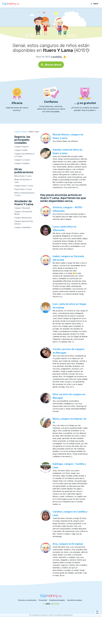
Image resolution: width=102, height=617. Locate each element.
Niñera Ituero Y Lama (22, 176)
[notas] (51, 603)
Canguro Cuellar (21, 150)
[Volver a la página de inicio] (10, 3)
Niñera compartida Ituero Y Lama (24, 194)
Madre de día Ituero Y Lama (23, 180)
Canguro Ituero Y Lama (23, 186)
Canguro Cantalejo (22, 163)
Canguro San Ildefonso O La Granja (24, 155)
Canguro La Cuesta (22, 160)
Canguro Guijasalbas (22, 227)
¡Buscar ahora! (51, 64)
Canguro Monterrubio (23, 218)
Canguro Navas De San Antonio (23, 222)
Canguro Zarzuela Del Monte (23, 212)
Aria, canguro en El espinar (68, 543)
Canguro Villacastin (22, 208)
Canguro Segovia (21, 146)
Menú (94, 4)
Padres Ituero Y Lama (23, 189)
